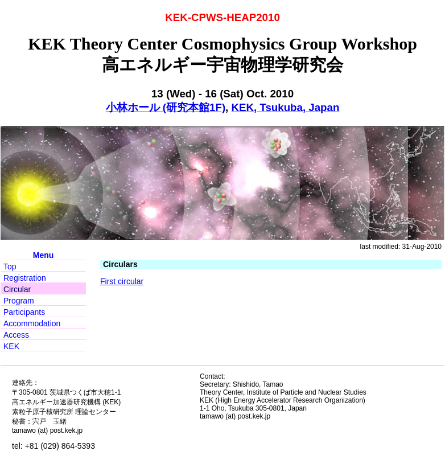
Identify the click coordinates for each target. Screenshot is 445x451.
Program (18, 300)
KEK (11, 346)
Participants (24, 312)
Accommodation (31, 323)
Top (10, 266)
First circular (121, 281)
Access (16, 334)
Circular (17, 289)
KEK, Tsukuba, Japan (286, 107)
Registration (24, 277)
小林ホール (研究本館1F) (165, 107)
